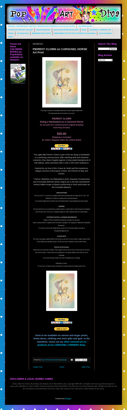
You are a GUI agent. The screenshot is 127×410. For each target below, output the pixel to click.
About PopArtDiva (105, 33)
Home (62, 367)
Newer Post (37, 367)
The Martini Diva (23, 33)
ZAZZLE (11, 33)
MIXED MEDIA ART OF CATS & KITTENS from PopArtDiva (75, 33)
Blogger (68, 399)
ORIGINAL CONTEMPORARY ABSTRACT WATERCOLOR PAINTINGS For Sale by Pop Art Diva (41, 26)
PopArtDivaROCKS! (43, 30)
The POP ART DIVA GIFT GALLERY (20, 30)
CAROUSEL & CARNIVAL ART (100, 30)
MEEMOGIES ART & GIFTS (41, 33)
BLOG (84, 30)
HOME (10, 37)
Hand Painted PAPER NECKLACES (66, 30)
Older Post (86, 367)
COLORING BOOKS (85, 26)
